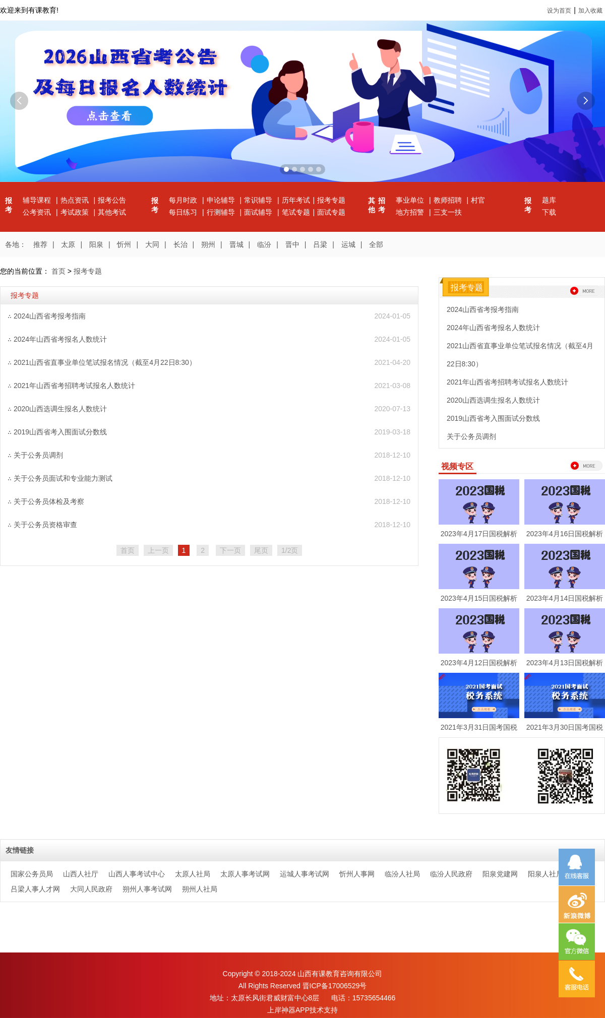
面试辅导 (259, 212)
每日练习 (184, 212)
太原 (68, 244)
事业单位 (411, 200)
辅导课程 (38, 200)
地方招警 (411, 212)
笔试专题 (296, 212)
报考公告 (112, 200)
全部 (376, 244)
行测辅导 (222, 212)
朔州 (208, 244)
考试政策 (75, 212)
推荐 (40, 244)
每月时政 (184, 200)
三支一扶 (448, 212)
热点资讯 (75, 200)
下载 (549, 212)
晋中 (292, 244)
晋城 (236, 244)
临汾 (264, 244)
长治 (180, 244)
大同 (152, 244)
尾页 (261, 550)
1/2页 (289, 550)
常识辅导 (259, 200)
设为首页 (559, 10)
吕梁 (320, 244)
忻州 (124, 244)
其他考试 (112, 212)
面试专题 (331, 212)
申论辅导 (222, 200)
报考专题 (331, 200)
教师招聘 (449, 200)
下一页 (230, 550)
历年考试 (296, 200)
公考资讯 (38, 212)
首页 (58, 271)
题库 (549, 200)
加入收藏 (590, 10)
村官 (478, 200)
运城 (348, 244)
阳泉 (96, 244)
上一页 (158, 550)
